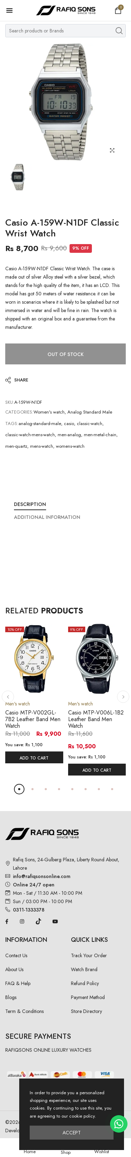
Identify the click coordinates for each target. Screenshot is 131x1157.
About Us (14, 969)
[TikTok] (38, 921)
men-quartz (16, 446)
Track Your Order (89, 955)
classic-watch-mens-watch (30, 434)
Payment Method (88, 997)
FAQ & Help (17, 983)
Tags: (12, 423)
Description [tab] (30, 504)
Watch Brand (84, 969)
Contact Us (16, 955)
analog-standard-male (40, 423)
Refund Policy (85, 983)
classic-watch (89, 423)
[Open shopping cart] (118, 10)
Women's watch (49, 412)
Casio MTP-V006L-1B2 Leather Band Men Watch (96, 719)
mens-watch (41, 446)
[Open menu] (13, 10)
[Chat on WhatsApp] (119, 1124)
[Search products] (119, 30)
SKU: (9, 402)
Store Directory (86, 1011)
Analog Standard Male (89, 412)
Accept (72, 1132)
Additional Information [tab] (47, 517)
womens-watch (70, 446)
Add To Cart (34, 758)
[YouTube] (55, 921)
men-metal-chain (100, 434)
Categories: (19, 412)
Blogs (10, 997)
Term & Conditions (24, 1011)
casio (69, 423)
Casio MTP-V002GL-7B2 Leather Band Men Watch (32, 719)
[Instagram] (22, 921)
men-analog (69, 434)
